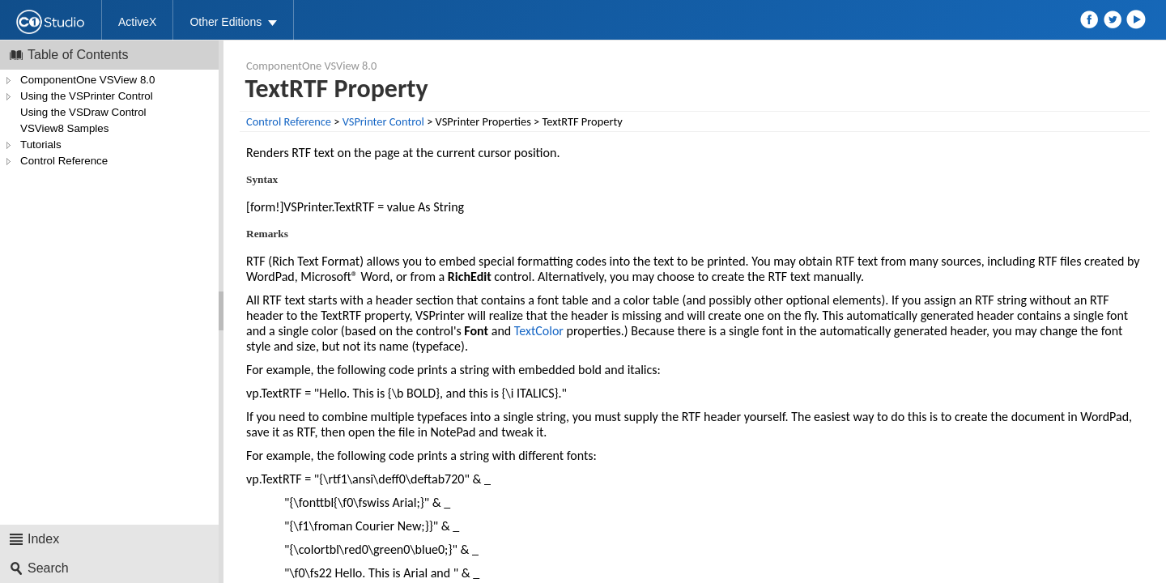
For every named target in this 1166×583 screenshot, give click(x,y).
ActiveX (137, 21)
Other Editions (225, 21)
